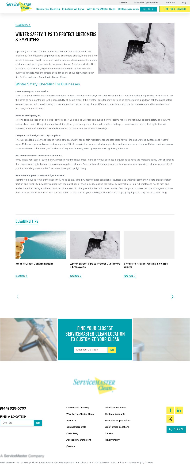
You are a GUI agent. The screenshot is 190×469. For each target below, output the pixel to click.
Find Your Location (175, 9)
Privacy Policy (112, 440)
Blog (184, 2)
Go (112, 350)
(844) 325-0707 (13, 408)
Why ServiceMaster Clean (101, 9)
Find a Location (13, 416)
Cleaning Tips (22, 24)
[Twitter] (170, 418)
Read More (20, 275)
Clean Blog (72, 433)
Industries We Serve (73, 9)
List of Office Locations (117, 427)
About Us (170, 2)
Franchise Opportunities (146, 2)
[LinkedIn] (179, 410)
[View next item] (171, 297)
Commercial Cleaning (48, 9)
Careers (123, 2)
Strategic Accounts (128, 9)
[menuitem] (48, 9)
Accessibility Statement (78, 440)
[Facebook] (170, 410)
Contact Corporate (76, 427)
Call (148, 9)
